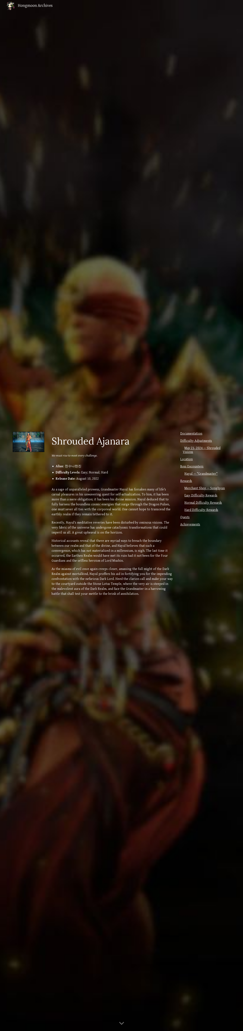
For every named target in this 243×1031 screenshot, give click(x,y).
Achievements (190, 524)
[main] (112, 441)
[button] (122, 1024)
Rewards (186, 481)
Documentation (191, 434)
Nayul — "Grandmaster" (201, 474)
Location (186, 459)
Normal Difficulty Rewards (203, 503)
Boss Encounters (191, 467)
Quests (185, 517)
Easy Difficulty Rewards (200, 495)
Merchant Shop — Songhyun (204, 488)
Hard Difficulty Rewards (201, 510)
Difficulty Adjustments (196, 441)
